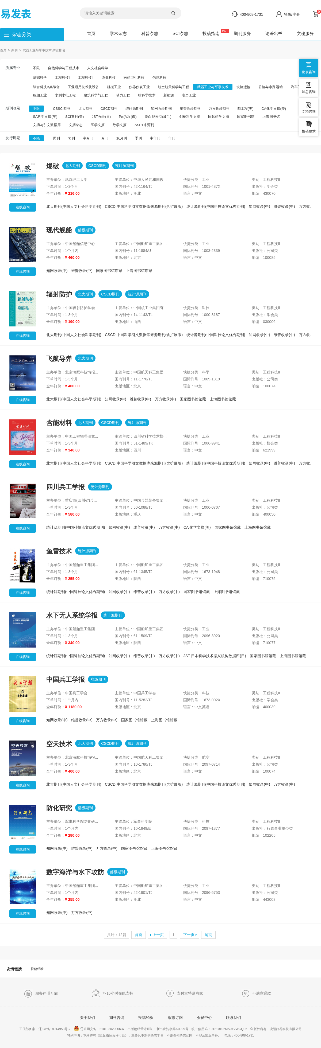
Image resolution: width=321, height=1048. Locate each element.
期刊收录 (12, 108)
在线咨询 (23, 207)
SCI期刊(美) (74, 117)
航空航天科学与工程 (173, 87)
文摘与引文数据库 (47, 125)
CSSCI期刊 (62, 109)
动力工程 (123, 95)
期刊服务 (242, 33)
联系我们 (233, 1017)
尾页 (208, 935)
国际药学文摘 (218, 117)
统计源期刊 (134, 109)
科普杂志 (149, 33)
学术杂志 (118, 33)
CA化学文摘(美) (274, 109)
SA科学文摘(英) (45, 117)
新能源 (168, 95)
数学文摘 (120, 125)
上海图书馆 (271, 117)
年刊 (171, 138)
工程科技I (62, 78)
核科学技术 (146, 95)
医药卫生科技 (134, 78)
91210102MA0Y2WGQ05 (229, 1029)
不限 (36, 68)
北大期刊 (86, 109)
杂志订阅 (175, 1017)
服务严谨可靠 (41, 993)
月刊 (104, 138)
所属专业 (12, 67)
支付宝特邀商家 (184, 993)
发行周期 (12, 138)
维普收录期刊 (190, 109)
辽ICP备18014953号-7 (55, 1029)
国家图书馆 (245, 117)
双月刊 (121, 138)
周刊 (56, 138)
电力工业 (189, 95)
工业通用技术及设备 (83, 87)
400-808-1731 (251, 14)
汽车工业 (298, 87)
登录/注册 (292, 14)
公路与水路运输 (270, 87)
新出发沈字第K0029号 (172, 1029)
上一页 (158, 935)
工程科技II (86, 78)
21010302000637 (112, 1029)
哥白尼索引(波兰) (158, 117)
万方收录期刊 (219, 109)
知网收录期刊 (161, 109)
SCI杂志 (180, 33)
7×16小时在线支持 (112, 993)
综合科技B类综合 (46, 87)
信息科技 (159, 78)
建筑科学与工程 (96, 95)
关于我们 (87, 1017)
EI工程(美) (246, 109)
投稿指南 (211, 33)
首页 (91, 33)
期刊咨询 (116, 1017)
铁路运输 (243, 87)
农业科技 (109, 78)
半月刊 (88, 138)
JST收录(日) (101, 117)
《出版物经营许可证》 (112, 1035)
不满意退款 (256, 993)
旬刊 (71, 138)
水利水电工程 (65, 95)
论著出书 (273, 33)
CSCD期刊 (109, 109)
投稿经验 (37, 969)
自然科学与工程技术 (63, 68)
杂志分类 (21, 34)
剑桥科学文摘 (189, 117)
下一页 (188, 935)
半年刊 (155, 138)
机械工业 (114, 87)
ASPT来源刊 (144, 125)
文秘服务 (305, 33)
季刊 (138, 138)
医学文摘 (98, 125)
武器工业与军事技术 (212, 87)
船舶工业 (40, 95)
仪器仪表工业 (139, 87)
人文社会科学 (97, 68)
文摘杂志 (76, 125)
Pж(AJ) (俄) (127, 117)
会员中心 (204, 1017)
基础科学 (40, 78)
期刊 (14, 50)
